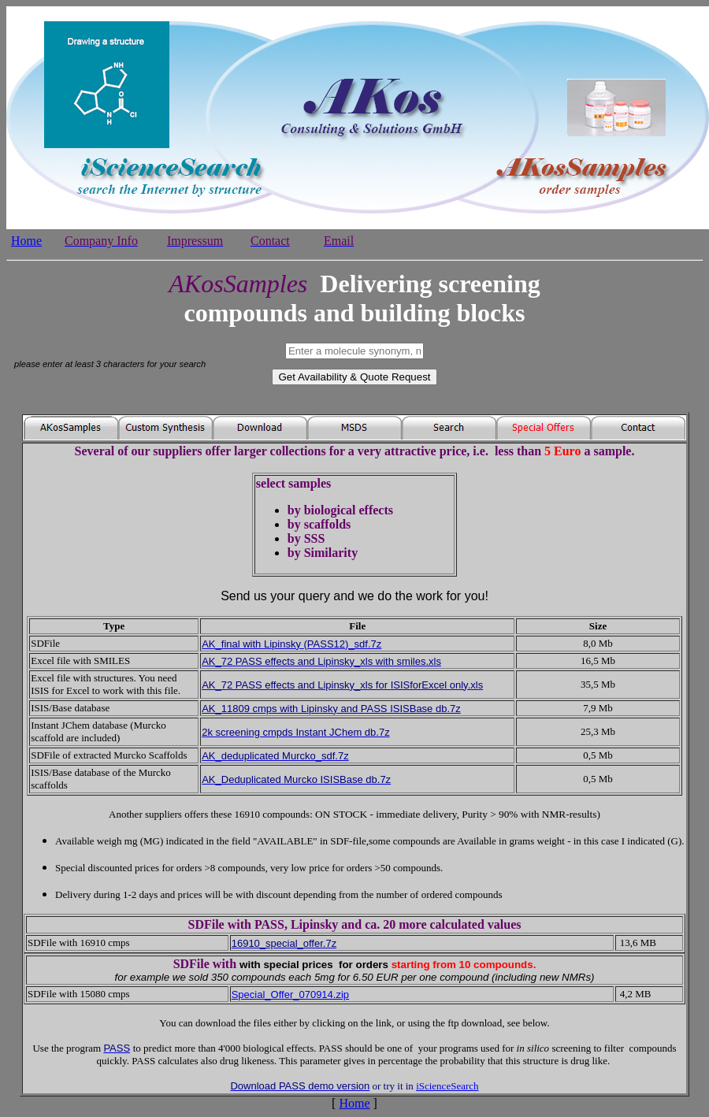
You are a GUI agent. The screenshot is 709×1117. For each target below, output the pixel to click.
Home (354, 1103)
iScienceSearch (447, 1086)
